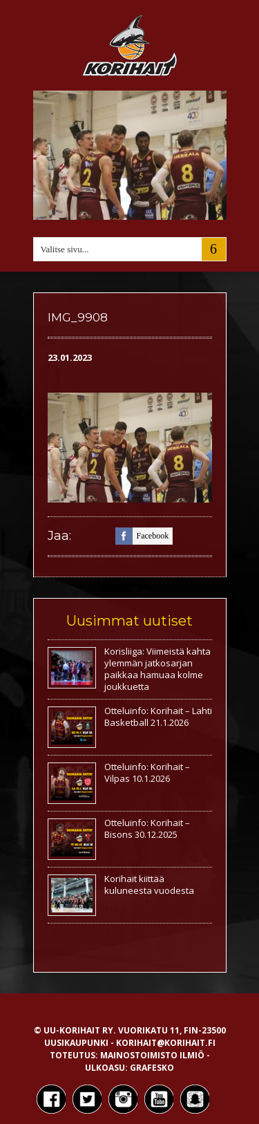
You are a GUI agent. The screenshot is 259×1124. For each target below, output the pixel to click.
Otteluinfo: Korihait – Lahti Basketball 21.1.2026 (158, 716)
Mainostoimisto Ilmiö (152, 1055)
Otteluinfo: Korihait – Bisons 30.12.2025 (147, 828)
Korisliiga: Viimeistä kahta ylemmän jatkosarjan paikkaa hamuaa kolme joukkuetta (157, 669)
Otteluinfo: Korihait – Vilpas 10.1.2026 (147, 772)
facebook (142, 536)
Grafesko (152, 1068)
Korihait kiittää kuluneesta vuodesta (149, 884)
